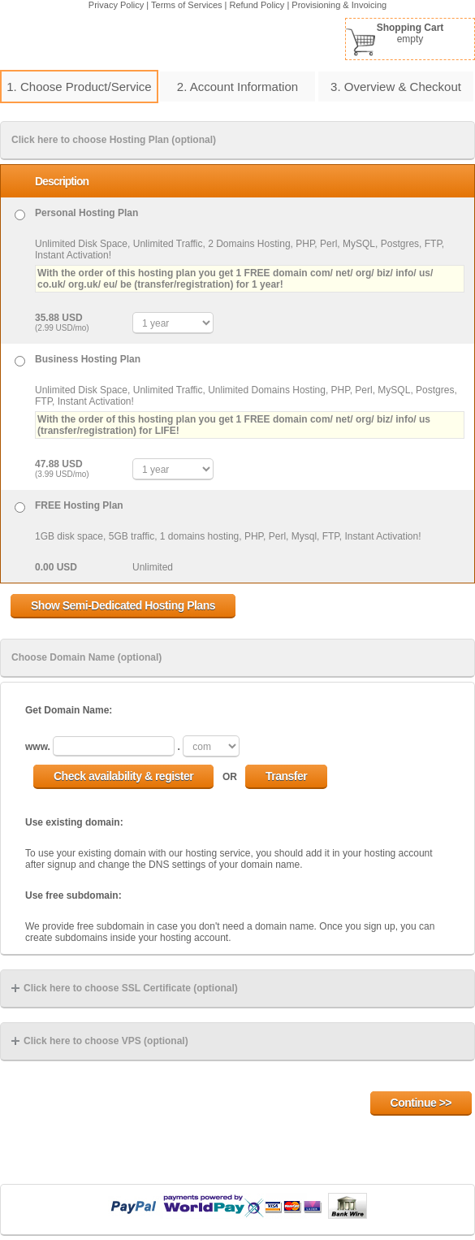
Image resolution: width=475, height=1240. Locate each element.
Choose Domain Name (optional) (86, 657)
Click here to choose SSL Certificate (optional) (124, 988)
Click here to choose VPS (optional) (99, 1041)
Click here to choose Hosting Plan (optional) (113, 139)
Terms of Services (186, 5)
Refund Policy (257, 5)
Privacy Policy (116, 5)
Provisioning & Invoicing (338, 5)
